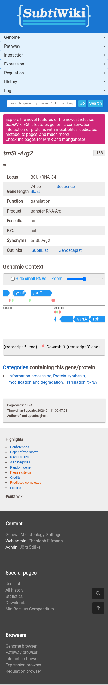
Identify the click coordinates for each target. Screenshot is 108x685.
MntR (48, 140)
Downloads (15, 603)
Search (95, 103)
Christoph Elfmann (45, 541)
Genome (12, 37)
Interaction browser (23, 659)
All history (14, 590)
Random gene (20, 468)
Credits (15, 478)
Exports (15, 489)
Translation (75, 383)
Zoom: (57, 279)
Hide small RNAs (30, 279)
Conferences (19, 448)
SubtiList (40, 251)
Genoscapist (70, 251)
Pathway (12, 46)
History (10, 81)
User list (12, 584)
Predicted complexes (25, 483)
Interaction (14, 55)
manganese (73, 140)
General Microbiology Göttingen (34, 535)
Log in (10, 90)
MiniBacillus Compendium (29, 609)
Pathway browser (21, 653)
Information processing (30, 376)
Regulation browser (23, 672)
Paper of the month (24, 453)
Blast (35, 192)
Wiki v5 (16, 125)
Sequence (66, 187)
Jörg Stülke (30, 547)
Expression (14, 64)
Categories (15, 368)
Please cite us (20, 473)
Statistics (14, 597)
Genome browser (21, 646)
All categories (20, 463)
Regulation (14, 72)
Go (82, 103)
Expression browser (23, 665)
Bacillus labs (19, 458)
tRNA (92, 383)
